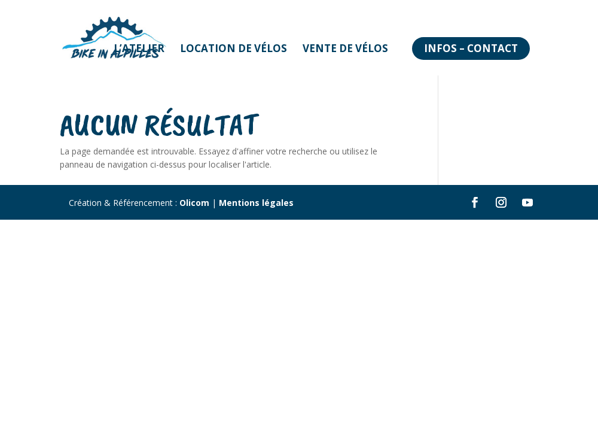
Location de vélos (233, 48)
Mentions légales (256, 202)
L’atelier (139, 48)
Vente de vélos (345, 48)
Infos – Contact (471, 48)
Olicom (194, 202)
